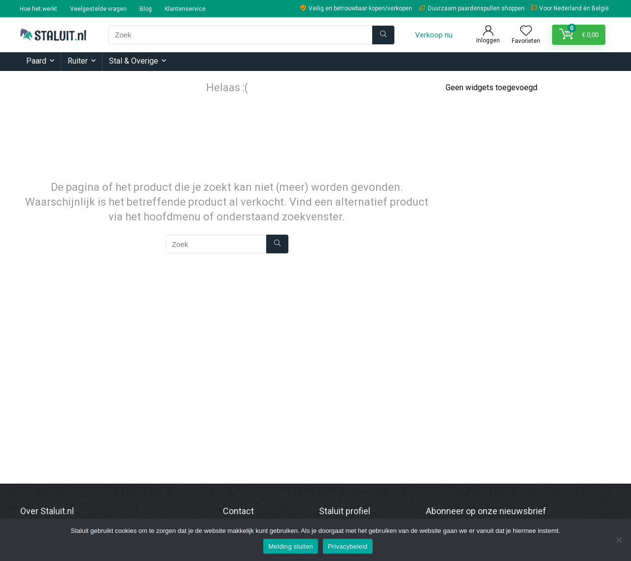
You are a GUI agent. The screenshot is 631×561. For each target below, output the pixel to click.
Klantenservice (185, 8)
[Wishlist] (526, 31)
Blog (146, 8)
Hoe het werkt (38, 8)
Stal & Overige (133, 61)
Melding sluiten (290, 546)
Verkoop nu (434, 35)
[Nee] (619, 540)
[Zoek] (383, 35)
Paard (36, 61)
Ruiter (78, 61)
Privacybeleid (348, 546)
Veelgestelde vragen (98, 8)
